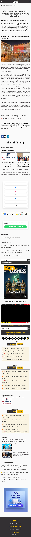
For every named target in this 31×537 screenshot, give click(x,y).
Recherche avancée (6, 262)
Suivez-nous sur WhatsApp (15, 226)
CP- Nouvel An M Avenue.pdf (9, 118)
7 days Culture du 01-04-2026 (14, 354)
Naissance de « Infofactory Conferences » (8, 166)
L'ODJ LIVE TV (15, 535)
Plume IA (10, 169)
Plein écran (26, 307)
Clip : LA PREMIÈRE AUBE (12, 429)
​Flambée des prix (6, 242)
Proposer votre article (15, 529)
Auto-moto (10, 172)
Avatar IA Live (18, 175)
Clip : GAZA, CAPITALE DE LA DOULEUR (16, 432)
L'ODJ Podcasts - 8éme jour (21, 172)
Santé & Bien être (14, 170)
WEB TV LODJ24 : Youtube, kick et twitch (15, 302)
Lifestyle (19, 170)
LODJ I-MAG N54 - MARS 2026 (14, 348)
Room (14, 172)
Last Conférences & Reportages (20, 174)
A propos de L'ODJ (15, 523)
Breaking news (5, 169)
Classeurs (20, 344)
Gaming (14, 169)
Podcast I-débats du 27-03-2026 (15, 388)
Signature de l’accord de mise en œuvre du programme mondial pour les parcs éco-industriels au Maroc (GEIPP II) (23, 166)
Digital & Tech (7, 170)
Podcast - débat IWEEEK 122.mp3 (15, 385)
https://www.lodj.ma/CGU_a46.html (15, 334)
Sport (7, 172)
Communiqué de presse (12, 5)
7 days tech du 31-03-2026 (14, 356)
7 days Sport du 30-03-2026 (14, 359)
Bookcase (28, 174)
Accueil (3, 5)
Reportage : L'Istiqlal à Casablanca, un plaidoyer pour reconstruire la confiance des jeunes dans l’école (21, 454)
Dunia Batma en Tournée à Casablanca (14, 470)
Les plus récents (12, 344)
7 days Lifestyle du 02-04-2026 (15, 351)
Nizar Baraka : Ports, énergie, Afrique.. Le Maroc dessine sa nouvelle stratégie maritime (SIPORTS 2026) (14, 441)
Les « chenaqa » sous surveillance (11, 255)
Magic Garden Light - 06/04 (11, 477)
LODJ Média (13, 175)
